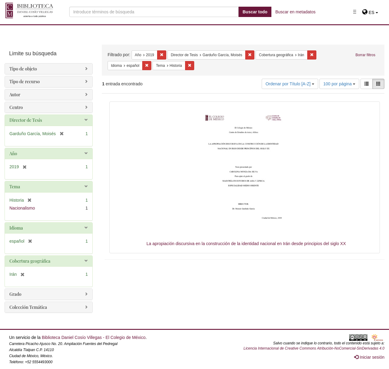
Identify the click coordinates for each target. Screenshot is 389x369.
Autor (14, 94)
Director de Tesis (25, 120)
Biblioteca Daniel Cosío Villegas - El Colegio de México (93, 337)
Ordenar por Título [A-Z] (290, 83)
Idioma (16, 228)
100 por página (339, 83)
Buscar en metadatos (295, 11)
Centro (16, 107)
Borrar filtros (365, 55)
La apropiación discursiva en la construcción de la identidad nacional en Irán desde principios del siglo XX (246, 243)
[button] (370, 12)
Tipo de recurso (24, 81)
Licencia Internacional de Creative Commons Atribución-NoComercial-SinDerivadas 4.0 (313, 348)
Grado (15, 294)
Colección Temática (28, 307)
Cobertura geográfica (29, 261)
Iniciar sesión (369, 357)
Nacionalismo (22, 208)
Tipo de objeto (23, 69)
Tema (14, 187)
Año (13, 153)
